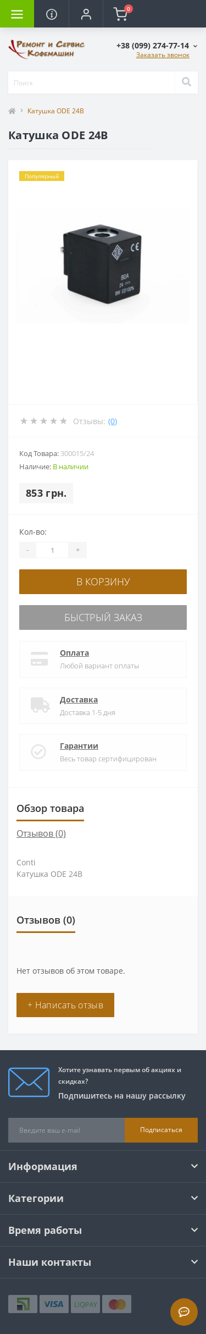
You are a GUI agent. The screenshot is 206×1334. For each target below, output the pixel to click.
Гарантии (79, 745)
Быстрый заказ (103, 617)
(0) (112, 421)
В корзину (103, 581)
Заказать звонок (163, 54)
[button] (86, 14)
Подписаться (161, 1129)
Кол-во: (33, 531)
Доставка (79, 699)
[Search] (186, 83)
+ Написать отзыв (65, 1005)
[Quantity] (52, 550)
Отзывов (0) (41, 833)
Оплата (74, 652)
